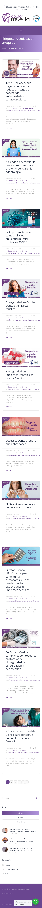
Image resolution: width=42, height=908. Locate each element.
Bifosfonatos (19, 601)
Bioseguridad (19, 455)
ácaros (11, 320)
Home (4, 48)
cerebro (30, 519)
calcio (33, 455)
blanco (38, 752)
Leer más (9, 128)
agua (10, 519)
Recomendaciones (27, 108)
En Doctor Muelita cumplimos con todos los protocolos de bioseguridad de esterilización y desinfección (21, 660)
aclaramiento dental (15, 752)
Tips (6, 873)
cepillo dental (37, 111)
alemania (12, 253)
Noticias (24, 181)
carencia (38, 455)
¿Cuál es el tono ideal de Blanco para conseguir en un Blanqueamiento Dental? (20, 736)
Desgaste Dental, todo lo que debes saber (21, 442)
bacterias (30, 111)
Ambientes (31, 389)
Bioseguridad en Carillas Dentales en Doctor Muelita (20, 305)
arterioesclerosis (20, 111)
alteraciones (19, 253)
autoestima (32, 752)
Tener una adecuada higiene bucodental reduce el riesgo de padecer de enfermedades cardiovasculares (18, 91)
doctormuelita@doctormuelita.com (18, 889)
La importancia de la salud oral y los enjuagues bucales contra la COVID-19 (18, 237)
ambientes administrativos (24, 680)
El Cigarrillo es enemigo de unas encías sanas (20, 505)
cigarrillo (37, 519)
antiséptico (27, 253)
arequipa (12, 111)
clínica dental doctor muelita (24, 183)
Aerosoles (17, 320)
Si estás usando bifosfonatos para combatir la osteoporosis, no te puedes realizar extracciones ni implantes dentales (17, 580)
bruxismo (28, 455)
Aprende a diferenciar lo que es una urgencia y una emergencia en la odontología (20, 167)
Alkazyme (24, 320)
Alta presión (31, 320)
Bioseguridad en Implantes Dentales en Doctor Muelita (19, 375)
